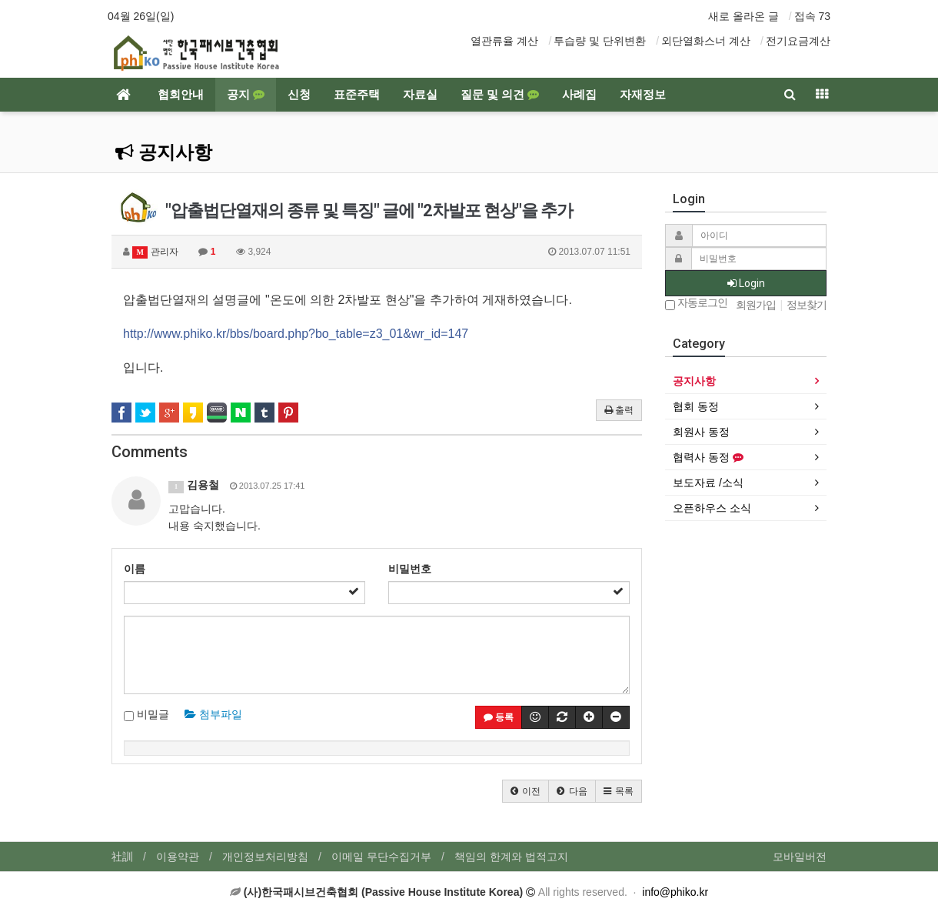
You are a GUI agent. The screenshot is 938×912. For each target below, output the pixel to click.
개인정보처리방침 (265, 856)
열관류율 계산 (504, 41)
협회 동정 (696, 406)
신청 (299, 95)
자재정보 (643, 95)
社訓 (122, 856)
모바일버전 (800, 856)
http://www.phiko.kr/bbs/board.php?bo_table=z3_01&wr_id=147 (295, 333)
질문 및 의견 (500, 95)
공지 (245, 95)
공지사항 (163, 152)
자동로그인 (696, 303)
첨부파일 (213, 714)
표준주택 (357, 95)
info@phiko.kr (675, 892)
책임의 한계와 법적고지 (511, 856)
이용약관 (177, 856)
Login (746, 283)
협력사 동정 (708, 457)
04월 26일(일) (141, 16)
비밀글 (146, 715)
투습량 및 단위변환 (600, 41)
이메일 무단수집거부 (381, 856)
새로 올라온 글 (743, 16)
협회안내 (181, 95)
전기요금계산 (798, 41)
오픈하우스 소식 (712, 508)
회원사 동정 (701, 432)
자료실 (420, 95)
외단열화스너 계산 (705, 41)
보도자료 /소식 (708, 482)
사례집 (579, 95)
